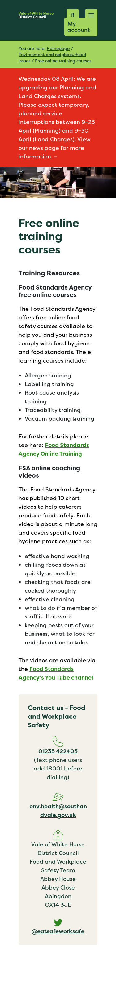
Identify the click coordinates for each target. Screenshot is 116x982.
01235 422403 (58, 751)
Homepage (58, 48)
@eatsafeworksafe (58, 931)
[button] (91, 15)
